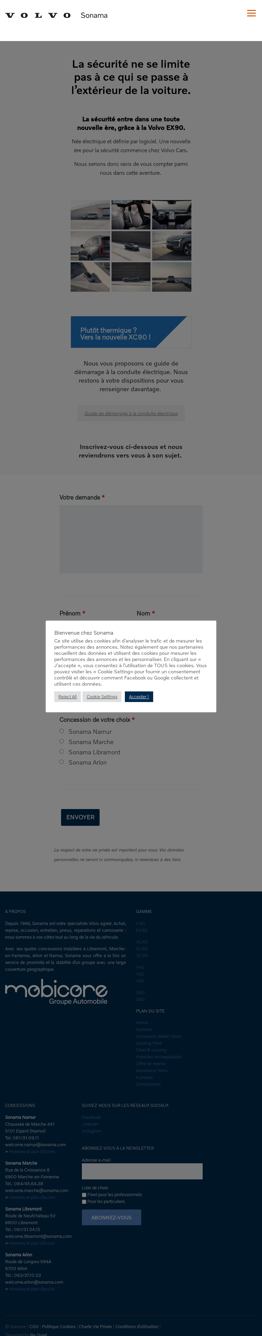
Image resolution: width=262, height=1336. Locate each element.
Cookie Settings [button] (102, 696)
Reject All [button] (67, 696)
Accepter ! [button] (139, 696)
